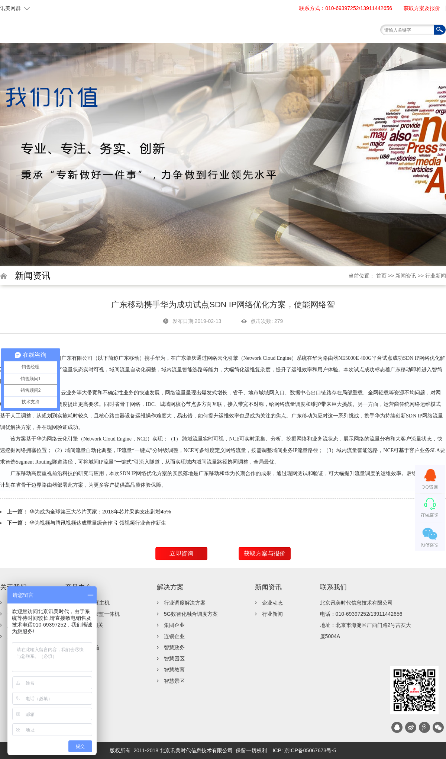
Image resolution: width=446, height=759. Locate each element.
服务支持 (281, 33)
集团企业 (174, 625)
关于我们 (180, 33)
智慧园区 (174, 659)
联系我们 (347, 33)
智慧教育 (174, 670)
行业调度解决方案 (185, 603)
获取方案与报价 (264, 553)
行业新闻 (435, 276)
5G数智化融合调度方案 (191, 614)
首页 (147, 33)
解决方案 (247, 33)
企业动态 (272, 603)
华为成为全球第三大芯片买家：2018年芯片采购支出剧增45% (100, 512)
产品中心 (214, 33)
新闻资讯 (314, 33)
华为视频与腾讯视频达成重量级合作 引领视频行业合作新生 (97, 523)
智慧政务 (174, 647)
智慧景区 (174, 681)
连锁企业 (174, 636)
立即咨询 (181, 553)
